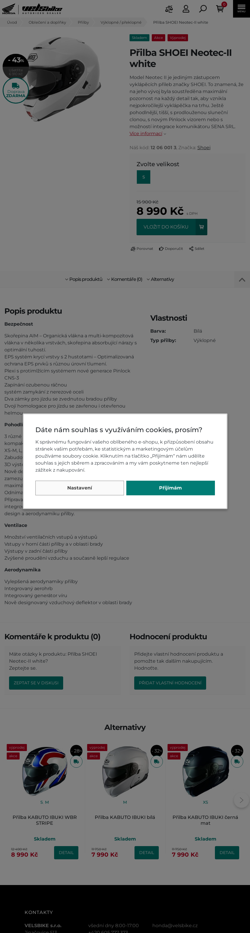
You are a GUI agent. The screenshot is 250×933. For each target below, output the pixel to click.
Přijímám (170, 488)
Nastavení (79, 488)
